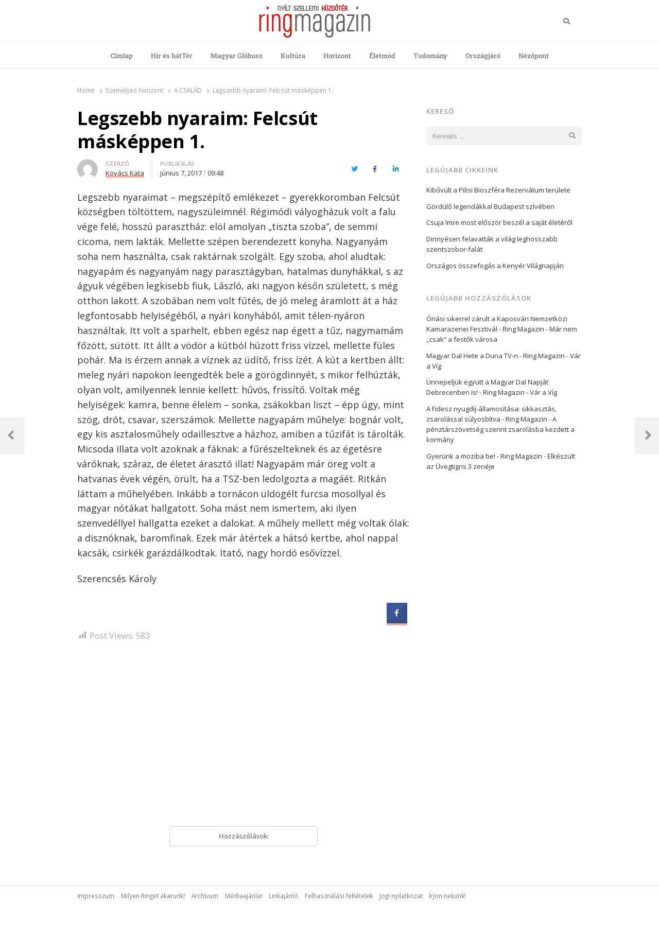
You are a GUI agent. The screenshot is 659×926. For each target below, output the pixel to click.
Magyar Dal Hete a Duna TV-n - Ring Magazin (495, 355)
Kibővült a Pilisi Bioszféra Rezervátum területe (498, 190)
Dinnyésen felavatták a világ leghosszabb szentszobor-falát (492, 244)
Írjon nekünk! (447, 896)
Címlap (122, 55)
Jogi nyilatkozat (401, 896)
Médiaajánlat (244, 896)
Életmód (382, 55)
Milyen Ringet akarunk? (153, 896)
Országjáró (482, 55)
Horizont (337, 55)
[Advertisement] (243, 738)
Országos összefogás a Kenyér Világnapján (495, 265)
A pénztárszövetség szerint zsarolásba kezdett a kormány (500, 429)
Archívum (205, 896)
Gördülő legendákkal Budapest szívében (490, 206)
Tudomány (430, 55)
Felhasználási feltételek (339, 896)
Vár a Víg (543, 392)
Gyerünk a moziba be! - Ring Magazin (484, 456)
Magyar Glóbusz (237, 55)
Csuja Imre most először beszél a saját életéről (499, 222)
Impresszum (95, 896)
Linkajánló (283, 896)
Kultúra (293, 55)
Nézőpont (533, 55)
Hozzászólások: (244, 836)
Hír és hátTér (172, 55)
